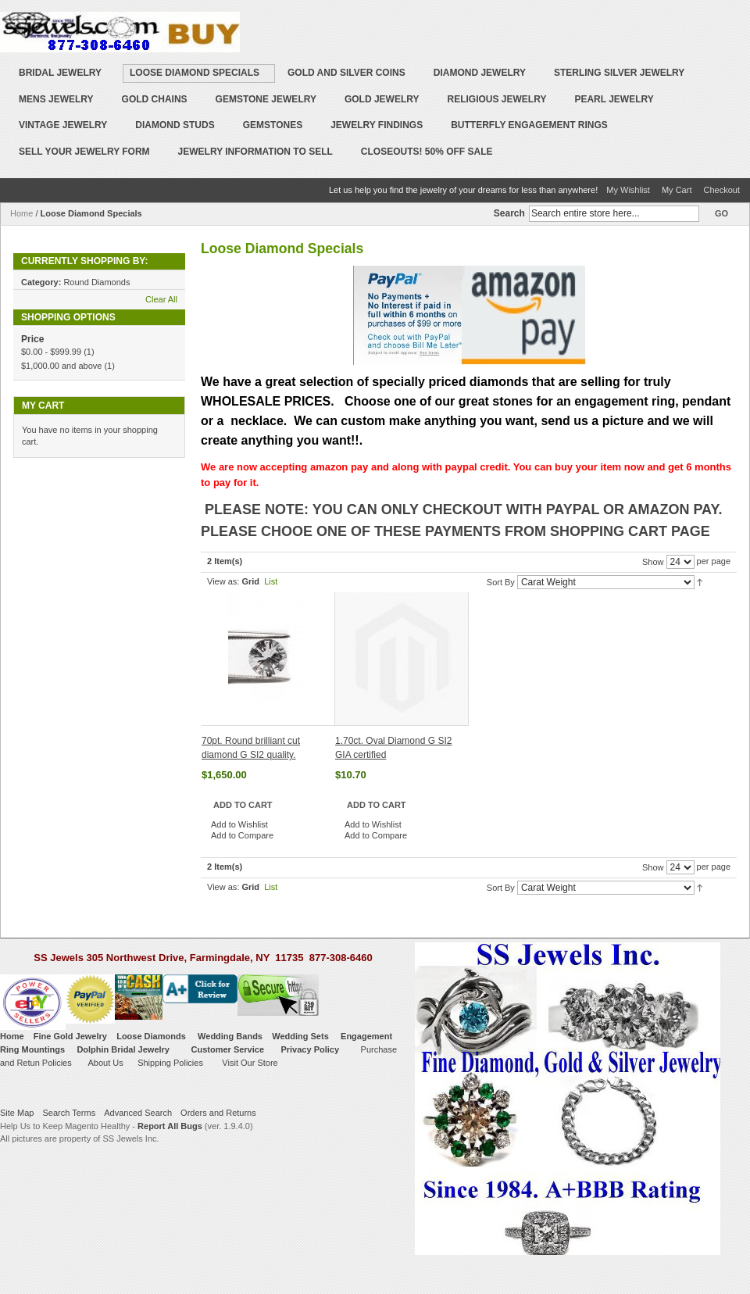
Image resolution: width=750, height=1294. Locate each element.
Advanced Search (138, 1112)
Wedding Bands (230, 1036)
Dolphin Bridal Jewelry (123, 1049)
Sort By (501, 582)
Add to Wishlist (239, 824)
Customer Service (227, 1049)
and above (61, 365)
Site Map (17, 1112)
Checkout (722, 190)
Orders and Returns (218, 1112)
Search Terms (68, 1112)
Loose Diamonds (151, 1036)
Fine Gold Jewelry (70, 1036)
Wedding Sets (300, 1036)
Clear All (161, 299)
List (270, 581)
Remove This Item (174, 282)
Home (21, 213)
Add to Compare (242, 835)
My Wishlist (628, 190)
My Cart (677, 190)
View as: (223, 581)
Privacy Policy (309, 1049)
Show (653, 562)
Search (509, 213)
